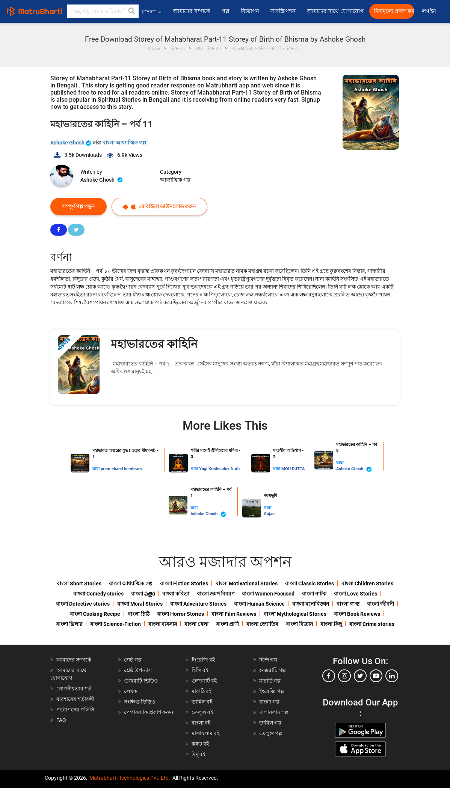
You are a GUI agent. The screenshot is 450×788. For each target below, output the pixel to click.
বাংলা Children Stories (367, 583)
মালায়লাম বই (205, 733)
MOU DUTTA (293, 468)
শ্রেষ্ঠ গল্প (133, 660)
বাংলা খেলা (196, 624)
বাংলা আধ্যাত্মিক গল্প (124, 143)
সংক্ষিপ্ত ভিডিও (139, 702)
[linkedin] (391, 675)
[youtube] (376, 675)
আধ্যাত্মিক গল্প (175, 180)
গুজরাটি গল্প (272, 670)
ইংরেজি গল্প (271, 691)
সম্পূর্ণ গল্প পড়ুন (78, 206)
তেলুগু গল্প (270, 733)
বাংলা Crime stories (371, 624)
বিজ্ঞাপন (250, 11)
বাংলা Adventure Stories (198, 604)
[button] (132, 11)
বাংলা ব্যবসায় (162, 624)
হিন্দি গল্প (268, 660)
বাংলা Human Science (259, 604)
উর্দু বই (198, 754)
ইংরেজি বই (203, 660)
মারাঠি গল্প (270, 681)
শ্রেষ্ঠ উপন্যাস (138, 670)
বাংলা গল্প (269, 702)
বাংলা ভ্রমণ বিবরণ (215, 594)
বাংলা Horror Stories (180, 614)
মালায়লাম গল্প (273, 712)
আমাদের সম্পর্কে (191, 11)
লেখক (130, 691)
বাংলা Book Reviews (357, 614)
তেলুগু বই (202, 712)
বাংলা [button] (151, 11)
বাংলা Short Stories (79, 583)
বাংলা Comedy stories (98, 594)
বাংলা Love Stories (355, 594)
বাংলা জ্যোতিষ (262, 624)
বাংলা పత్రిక (143, 594)
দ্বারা (96, 468)
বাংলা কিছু (331, 624)
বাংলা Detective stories (83, 604)
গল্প (226, 11)
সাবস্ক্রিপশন (283, 11)
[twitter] (360, 675)
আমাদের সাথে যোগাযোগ (335, 11)
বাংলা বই (201, 723)
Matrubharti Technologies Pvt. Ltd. (129, 778)
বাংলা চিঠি (138, 614)
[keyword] (103, 11)
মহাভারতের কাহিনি (154, 343)
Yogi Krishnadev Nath (219, 468)
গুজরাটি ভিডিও (141, 681)
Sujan (269, 513)
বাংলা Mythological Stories (295, 614)
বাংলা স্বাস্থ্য (348, 604)
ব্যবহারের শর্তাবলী (75, 699)
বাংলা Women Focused (268, 594)
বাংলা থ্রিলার (69, 624)
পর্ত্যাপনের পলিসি (75, 710)
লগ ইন (429, 11)
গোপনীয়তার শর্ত (74, 689)
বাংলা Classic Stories (309, 583)
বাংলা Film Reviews (233, 614)
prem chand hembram (121, 468)
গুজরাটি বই (204, 681)
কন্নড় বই (200, 744)
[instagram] (344, 675)
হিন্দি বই (200, 670)
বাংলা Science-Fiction (115, 624)
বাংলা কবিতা (175, 594)
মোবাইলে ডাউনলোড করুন (159, 206)
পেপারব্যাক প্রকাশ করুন (148, 712)
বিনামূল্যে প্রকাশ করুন (394, 11)
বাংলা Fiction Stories (184, 583)
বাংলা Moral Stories (140, 604)
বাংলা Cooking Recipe (95, 614)
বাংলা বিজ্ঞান (299, 624)
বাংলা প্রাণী (227, 624)
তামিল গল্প (270, 723)
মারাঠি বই (201, 691)
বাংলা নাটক (314, 594)
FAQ (61, 720)
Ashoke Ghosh (71, 143)
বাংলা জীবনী (380, 604)
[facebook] (328, 675)
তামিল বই (202, 702)
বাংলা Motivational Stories (247, 583)
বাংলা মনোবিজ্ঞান (310, 604)
